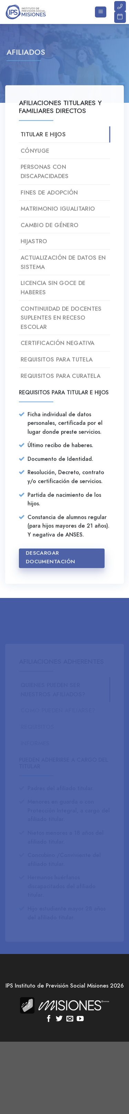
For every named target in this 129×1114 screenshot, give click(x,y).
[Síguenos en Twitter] (59, 1019)
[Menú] (100, 12)
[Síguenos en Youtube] (80, 1019)
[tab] (64, 140)
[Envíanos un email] (69, 1019)
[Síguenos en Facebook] (48, 1019)
